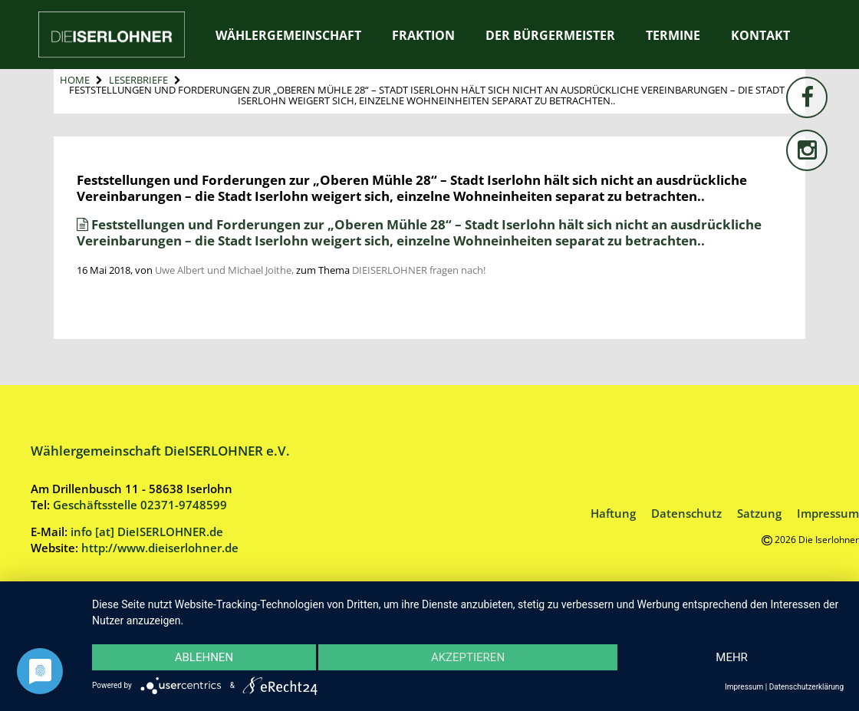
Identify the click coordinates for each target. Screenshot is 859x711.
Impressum (828, 513)
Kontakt (760, 35)
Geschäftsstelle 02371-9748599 (140, 504)
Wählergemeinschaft (288, 35)
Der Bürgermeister (550, 35)
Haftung (613, 513)
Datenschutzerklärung (806, 687)
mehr (732, 657)
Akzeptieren (468, 657)
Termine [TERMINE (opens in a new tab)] (673, 35)
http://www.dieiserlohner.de (160, 547)
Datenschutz (686, 513)
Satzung (759, 513)
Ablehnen (204, 657)
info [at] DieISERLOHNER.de (147, 531)
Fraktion (423, 35)
